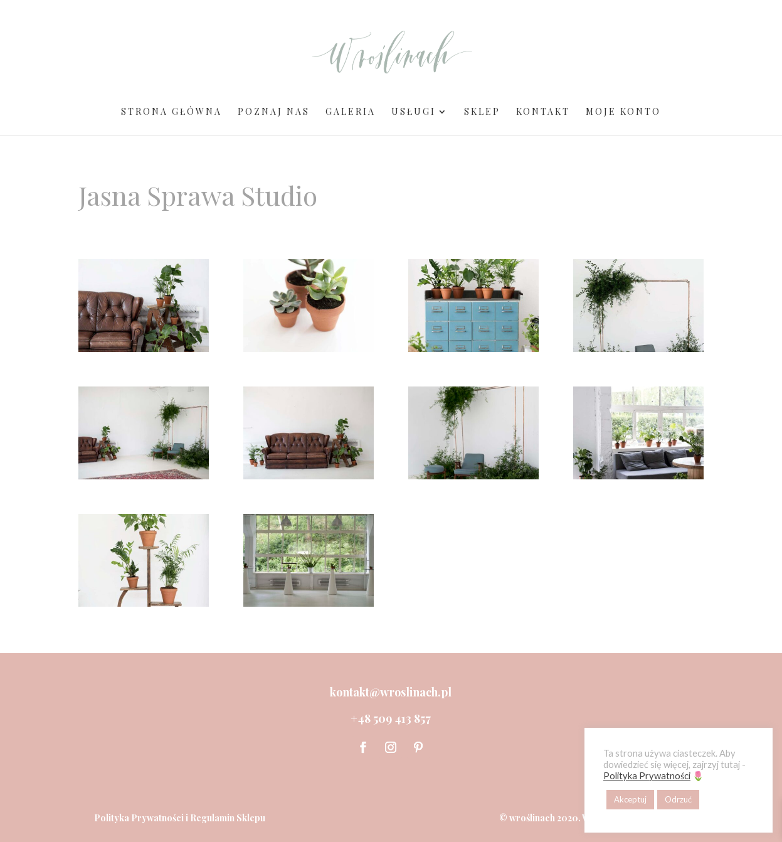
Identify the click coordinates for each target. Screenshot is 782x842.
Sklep (482, 112)
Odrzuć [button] (678, 799)
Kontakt (543, 112)
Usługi (413, 112)
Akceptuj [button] (630, 799)
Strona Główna (171, 112)
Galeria (350, 112)
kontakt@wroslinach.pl (391, 692)
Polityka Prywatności (139, 818)
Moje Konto (623, 112)
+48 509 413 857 (391, 718)
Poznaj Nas (274, 112)
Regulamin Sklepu (227, 818)
